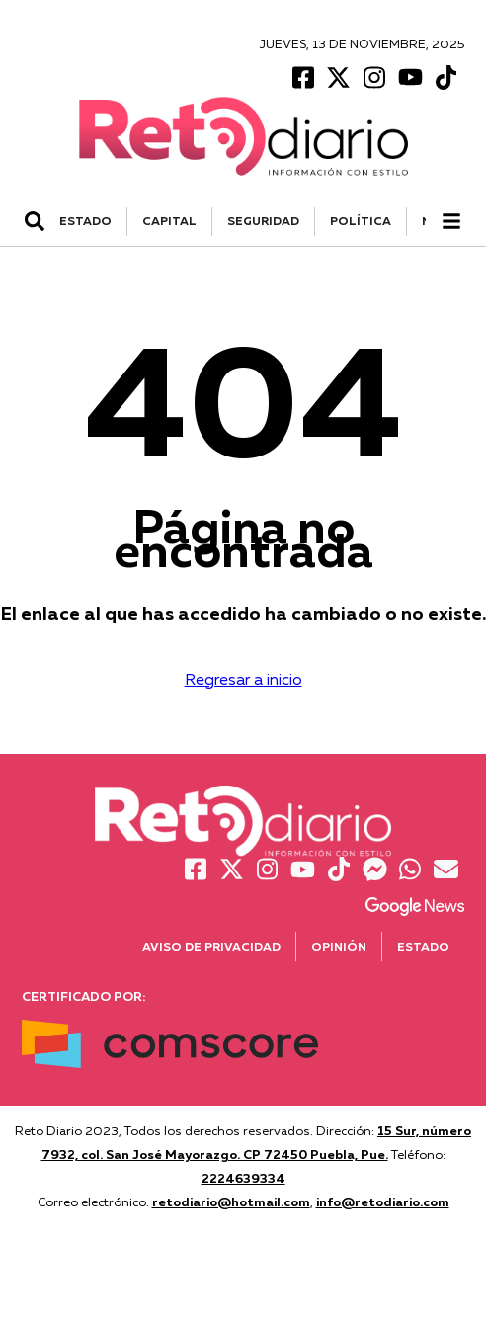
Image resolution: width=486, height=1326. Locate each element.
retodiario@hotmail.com (231, 1201)
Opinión (338, 946)
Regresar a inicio (243, 679)
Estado (423, 946)
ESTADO (85, 220)
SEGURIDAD (263, 220)
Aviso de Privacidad (211, 946)
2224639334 (243, 1178)
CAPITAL (169, 220)
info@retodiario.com (382, 1201)
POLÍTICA (360, 220)
